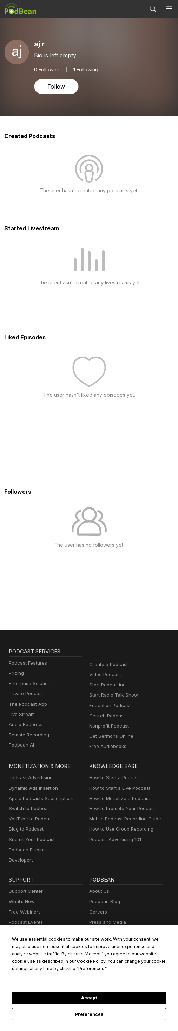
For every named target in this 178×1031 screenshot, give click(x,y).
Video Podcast (104, 674)
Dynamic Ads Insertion (32, 788)
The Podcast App (26, 704)
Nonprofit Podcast (107, 726)
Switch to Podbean (28, 808)
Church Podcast (105, 715)
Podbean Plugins (26, 849)
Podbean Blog (103, 901)
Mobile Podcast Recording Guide (123, 818)
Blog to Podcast (25, 829)
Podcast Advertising (29, 777)
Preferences (89, 1014)
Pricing (16, 673)
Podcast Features (27, 663)
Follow (55, 86)
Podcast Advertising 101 (114, 839)
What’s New (21, 901)
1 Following (84, 69)
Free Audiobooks (106, 746)
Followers (46, 69)
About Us (98, 891)
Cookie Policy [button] (24, 961)
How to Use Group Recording (119, 829)
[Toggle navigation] (169, 9)
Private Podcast (25, 693)
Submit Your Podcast (30, 839)
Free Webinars (24, 912)
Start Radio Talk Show (112, 695)
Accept (89, 997)
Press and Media (106, 922)
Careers (97, 912)
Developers (20, 860)
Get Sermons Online (110, 736)
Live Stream (21, 714)
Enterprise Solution (28, 683)
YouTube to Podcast (29, 818)
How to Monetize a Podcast (117, 798)
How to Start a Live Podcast (117, 788)
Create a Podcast (107, 664)
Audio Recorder (25, 724)
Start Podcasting (106, 684)
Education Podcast (108, 705)
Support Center (24, 891)
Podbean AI (21, 745)
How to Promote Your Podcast (120, 808)
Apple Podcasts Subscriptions (39, 798)
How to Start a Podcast (113, 777)
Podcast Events (25, 922)
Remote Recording (28, 734)
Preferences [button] (24, 968)
